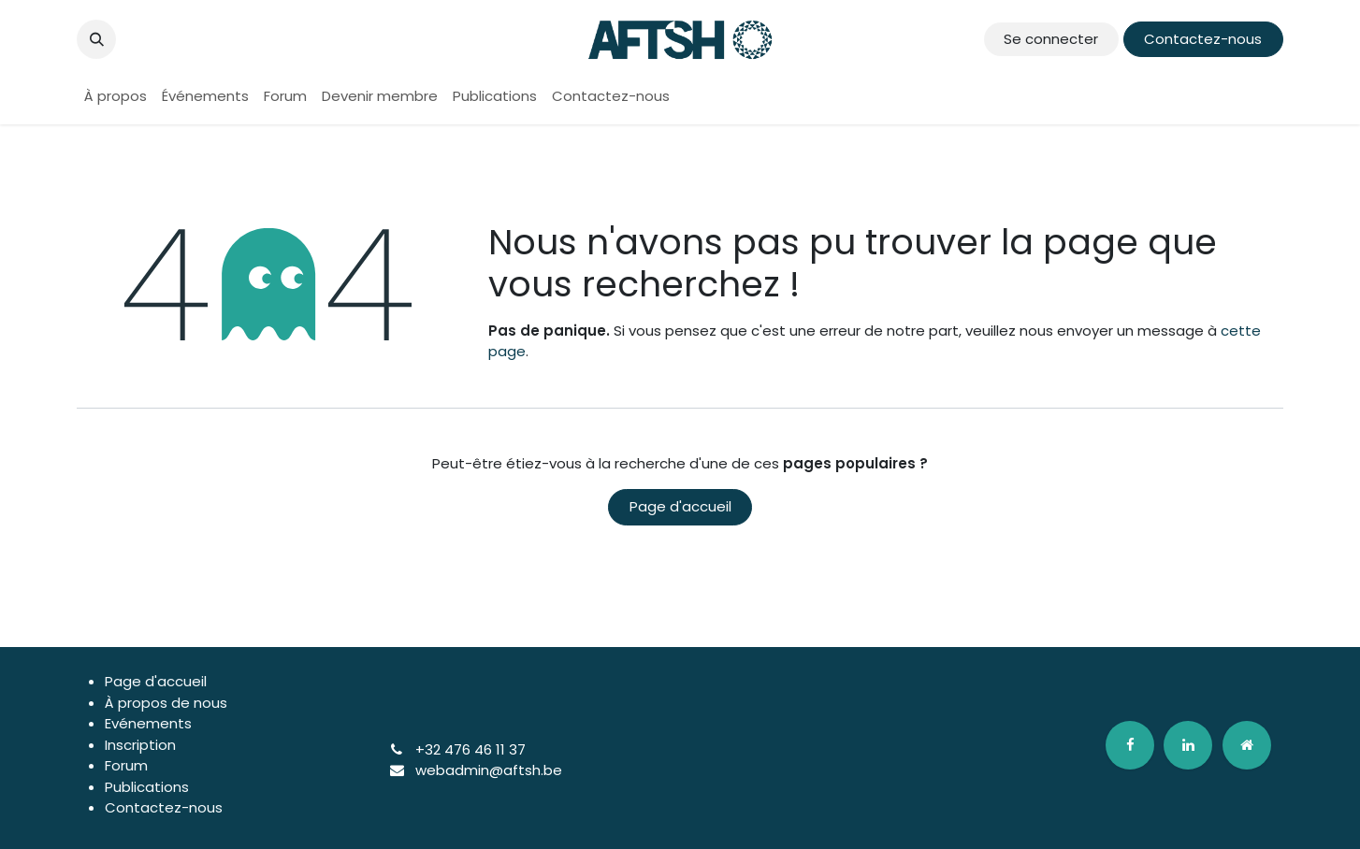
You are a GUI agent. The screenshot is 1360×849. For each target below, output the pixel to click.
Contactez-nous (1203, 39)
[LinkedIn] (1188, 745)
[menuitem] (115, 97)
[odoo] (1247, 745)
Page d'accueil (680, 506)
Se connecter (1051, 39)
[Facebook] (1130, 745)
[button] (96, 39)
